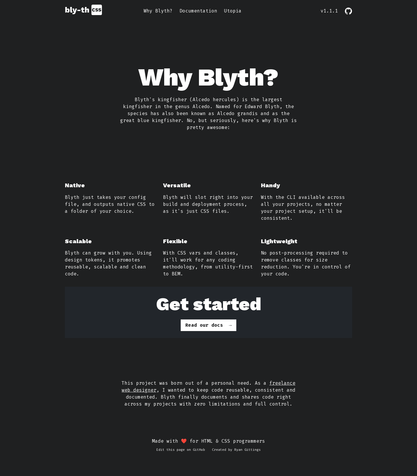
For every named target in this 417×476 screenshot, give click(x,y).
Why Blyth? (158, 11)
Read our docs (204, 325)
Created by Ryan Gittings (236, 450)
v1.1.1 (329, 11)
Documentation (198, 11)
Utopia (233, 11)
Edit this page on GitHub (180, 450)
